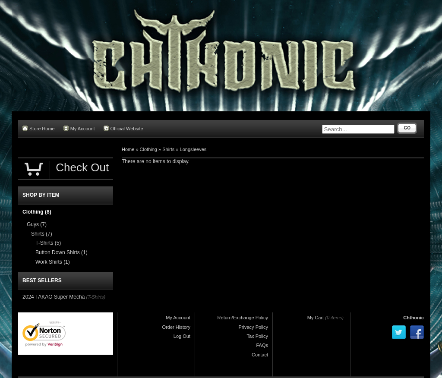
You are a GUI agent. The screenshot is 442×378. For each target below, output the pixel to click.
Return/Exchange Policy (243, 317)
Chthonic (413, 317)
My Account (79, 128)
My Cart (315, 317)
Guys (37, 224)
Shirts (168, 149)
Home (128, 149)
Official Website (123, 128)
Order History (176, 327)
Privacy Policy (253, 327)
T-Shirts (48, 243)
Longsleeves (193, 149)
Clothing (148, 149)
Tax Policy (257, 336)
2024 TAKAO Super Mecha (53, 297)
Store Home (38, 128)
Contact (260, 354)
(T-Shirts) (95, 296)
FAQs (262, 345)
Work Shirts (52, 262)
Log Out (182, 336)
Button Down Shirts (61, 252)
